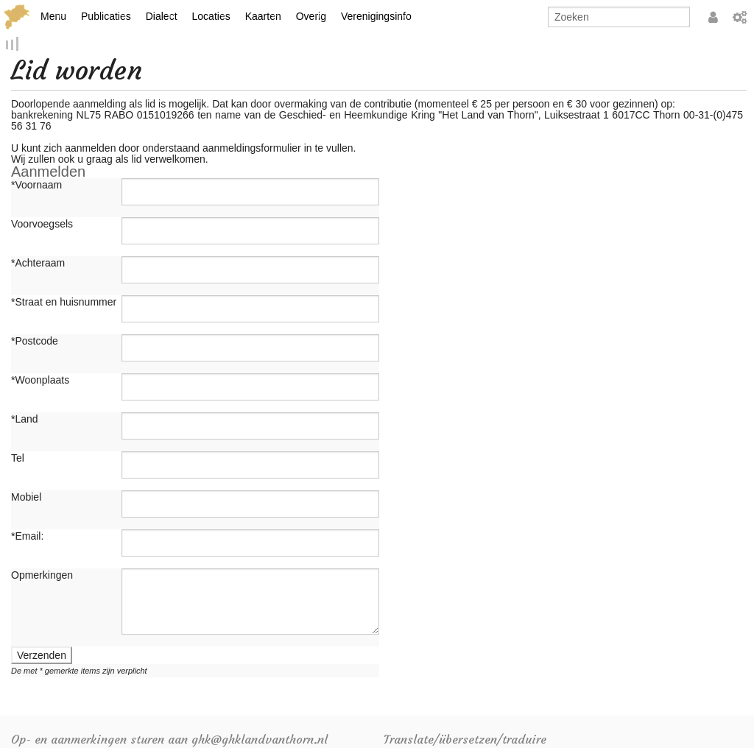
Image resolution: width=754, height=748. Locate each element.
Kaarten (263, 16)
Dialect (161, 16)
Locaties (211, 16)
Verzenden (41, 657)
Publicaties (106, 16)
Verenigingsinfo (376, 16)
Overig (311, 16)
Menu (53, 16)
